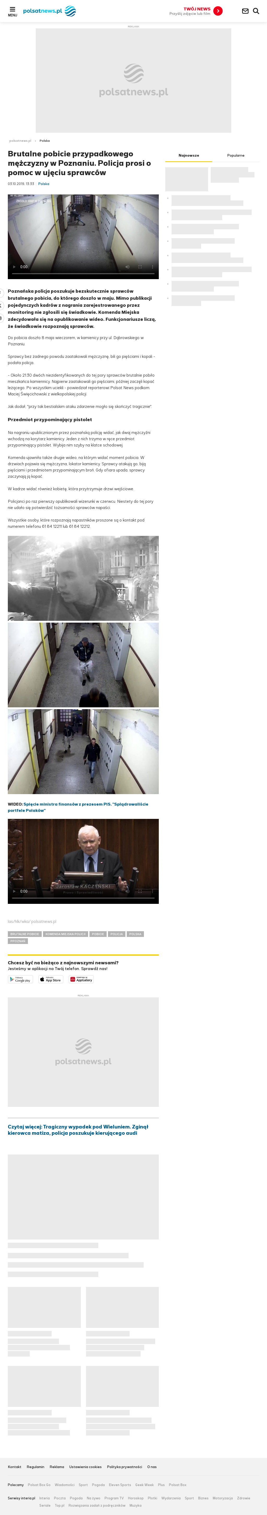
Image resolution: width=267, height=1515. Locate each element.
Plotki (152, 1498)
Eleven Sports (120, 1485)
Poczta (60, 1498)
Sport (83, 1485)
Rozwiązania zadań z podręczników (97, 1506)
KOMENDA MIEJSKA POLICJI (66, 934)
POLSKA (135, 934)
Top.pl (59, 1506)
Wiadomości (65, 1485)
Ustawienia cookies (85, 1467)
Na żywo (93, 1498)
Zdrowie (243, 1498)
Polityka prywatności (124, 1467)
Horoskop (136, 1498)
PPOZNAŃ (17, 941)
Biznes (203, 1498)
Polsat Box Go (39, 1485)
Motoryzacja (223, 1498)
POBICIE (98, 934)
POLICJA (117, 934)
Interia (44, 1498)
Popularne (236, 155)
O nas (152, 1467)
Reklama (57, 1467)
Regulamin (35, 1467)
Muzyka (136, 1506)
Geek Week (144, 1485)
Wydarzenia (171, 1498)
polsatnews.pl (20, 140)
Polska (45, 140)
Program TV (114, 1498)
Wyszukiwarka (256, 11)
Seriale (45, 1506)
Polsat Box (177, 1485)
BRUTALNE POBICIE (24, 934)
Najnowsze (189, 155)
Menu (12, 15)
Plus (161, 1485)
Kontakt (14, 1467)
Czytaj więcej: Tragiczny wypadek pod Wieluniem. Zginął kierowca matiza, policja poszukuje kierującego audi (78, 1130)
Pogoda (98, 1485)
